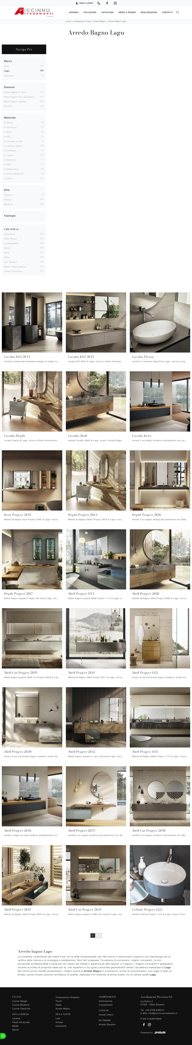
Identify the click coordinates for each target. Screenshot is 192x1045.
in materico (10, 159)
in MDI (7, 164)
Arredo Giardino (107, 1024)
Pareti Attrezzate (21, 1022)
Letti (58, 1018)
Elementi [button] (9, 87)
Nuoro (7, 248)
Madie (15, 1025)
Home (68, 21)
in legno (8, 155)
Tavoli (59, 1001)
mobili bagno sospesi (15, 101)
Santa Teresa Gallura (15, 266)
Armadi (59, 1022)
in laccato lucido (13, 141)
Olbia (6, 252)
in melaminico (11, 169)
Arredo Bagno (99, 21)
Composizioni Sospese (67, 997)
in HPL (7, 136)
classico (8, 194)
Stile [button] (7, 189)
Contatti (167, 12)
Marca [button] (8, 61)
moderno (8, 204)
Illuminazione (105, 1001)
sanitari (8, 106)
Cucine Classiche (21, 1008)
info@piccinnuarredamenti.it (162, 1013)
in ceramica (10, 127)
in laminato (10, 150)
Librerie (16, 1018)
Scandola (9, 75)
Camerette (61, 1025)
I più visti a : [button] (12, 228)
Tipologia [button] (10, 215)
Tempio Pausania (13, 271)
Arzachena (9, 234)
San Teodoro (10, 261)
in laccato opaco (13, 145)
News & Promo (127, 12)
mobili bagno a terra (15, 92)
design (7, 199)
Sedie (59, 1004)
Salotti (15, 1029)
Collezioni (89, 12)
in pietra (8, 122)
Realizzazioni (149, 12)
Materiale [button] (10, 117)
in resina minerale (13, 173)
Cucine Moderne (20, 1004)
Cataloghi (107, 12)
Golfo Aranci (10, 238)
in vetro (8, 178)
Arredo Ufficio (106, 1014)
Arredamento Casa (82, 21)
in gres (8, 131)
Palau (7, 257)
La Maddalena (11, 243)
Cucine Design (19, 1001)
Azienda (74, 12)
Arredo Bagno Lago (117, 21)
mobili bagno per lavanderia (19, 96)
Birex (6, 66)
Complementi (105, 1004)
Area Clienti (84, 3)
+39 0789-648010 (154, 1010)
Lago (6, 71)
